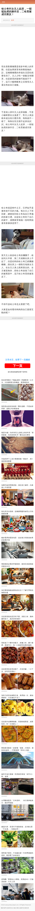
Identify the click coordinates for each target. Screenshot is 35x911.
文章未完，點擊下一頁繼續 (17, 359)
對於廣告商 (25, 908)
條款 (14, 908)
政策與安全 (10, 908)
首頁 (3, 2)
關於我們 (3, 908)
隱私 (17, 908)
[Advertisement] (17, 45)
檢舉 (12, 20)
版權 (20, 908)
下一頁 (17, 365)
